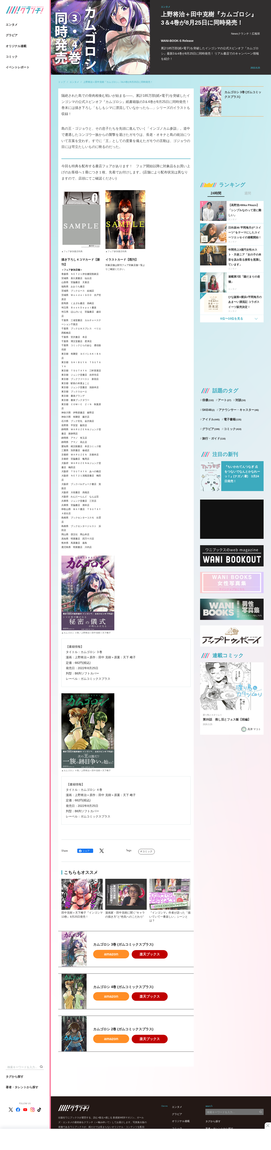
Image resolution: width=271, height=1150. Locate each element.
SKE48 (208, 409)
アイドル (211, 419)
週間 (247, 193)
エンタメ (12, 24)
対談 (240, 400)
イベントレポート (17, 67)
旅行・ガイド (214, 438)
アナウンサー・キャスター (239, 409)
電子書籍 (232, 419)
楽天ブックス (150, 954)
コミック (12, 56)
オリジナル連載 (16, 46)
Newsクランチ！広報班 (245, 33)
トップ (61, 82)
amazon (111, 954)
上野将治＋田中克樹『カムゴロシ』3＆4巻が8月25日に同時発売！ (118, 82)
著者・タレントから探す (22, 1087)
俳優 (208, 400)
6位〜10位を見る (231, 318)
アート (224, 400)
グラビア (12, 35)
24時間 (216, 193)
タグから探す (15, 1076)
